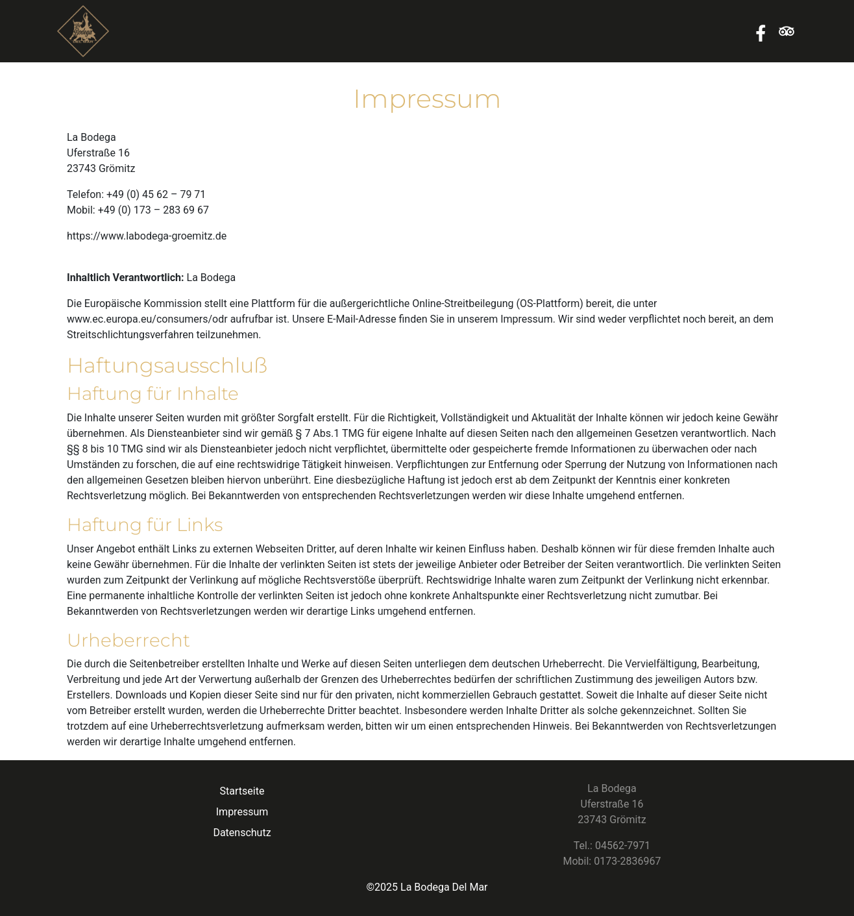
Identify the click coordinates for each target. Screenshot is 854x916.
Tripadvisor (786, 31)
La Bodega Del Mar (443, 887)
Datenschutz (242, 832)
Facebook (760, 31)
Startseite (242, 791)
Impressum (242, 812)
